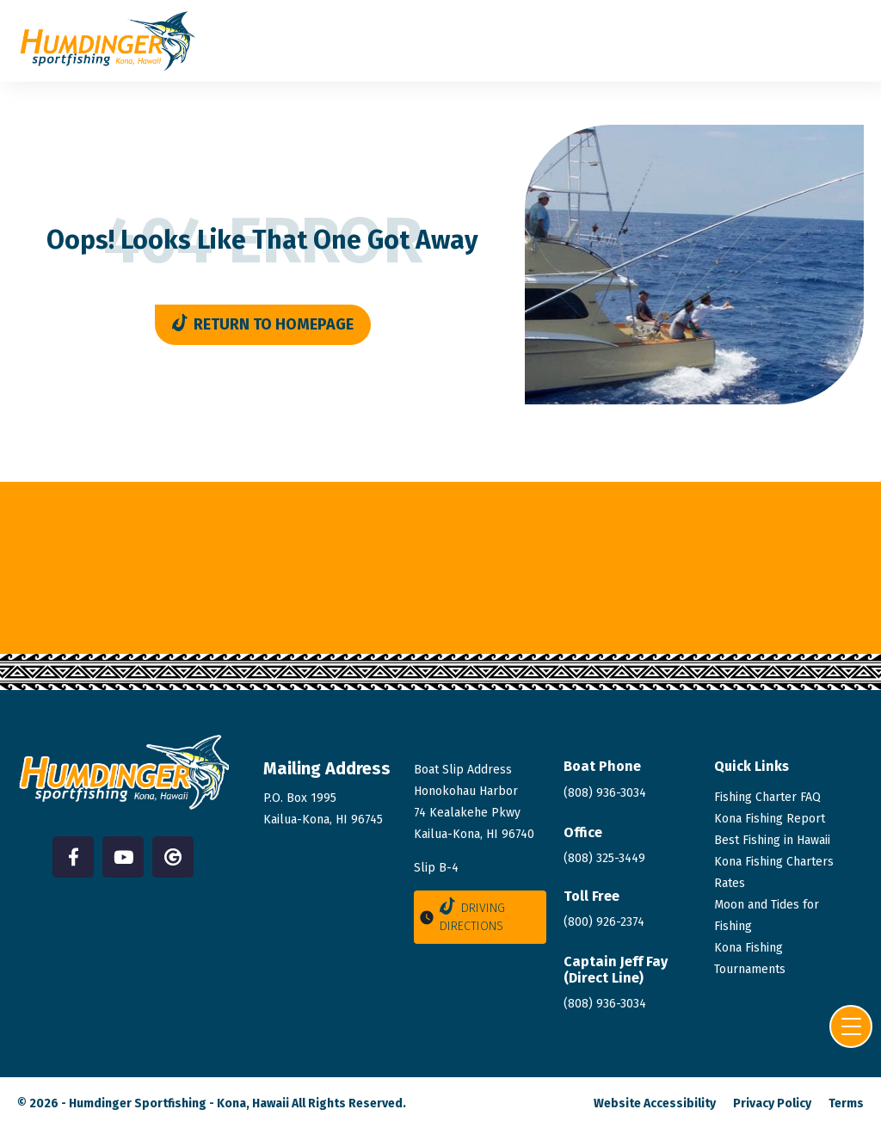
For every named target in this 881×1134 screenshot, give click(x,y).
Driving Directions (461, 915)
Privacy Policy (772, 1103)
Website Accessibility (655, 1103)
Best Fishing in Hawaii (772, 840)
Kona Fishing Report (769, 818)
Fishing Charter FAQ (767, 797)
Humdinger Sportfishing (137, 1103)
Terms (846, 1103)
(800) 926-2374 (604, 922)
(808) (605, 1003)
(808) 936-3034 (605, 793)
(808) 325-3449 (604, 858)
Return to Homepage (263, 324)
